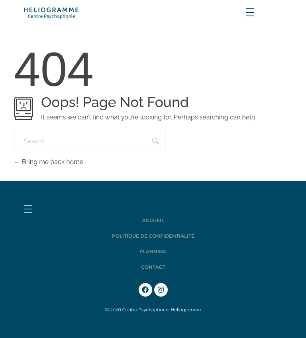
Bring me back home (48, 162)
